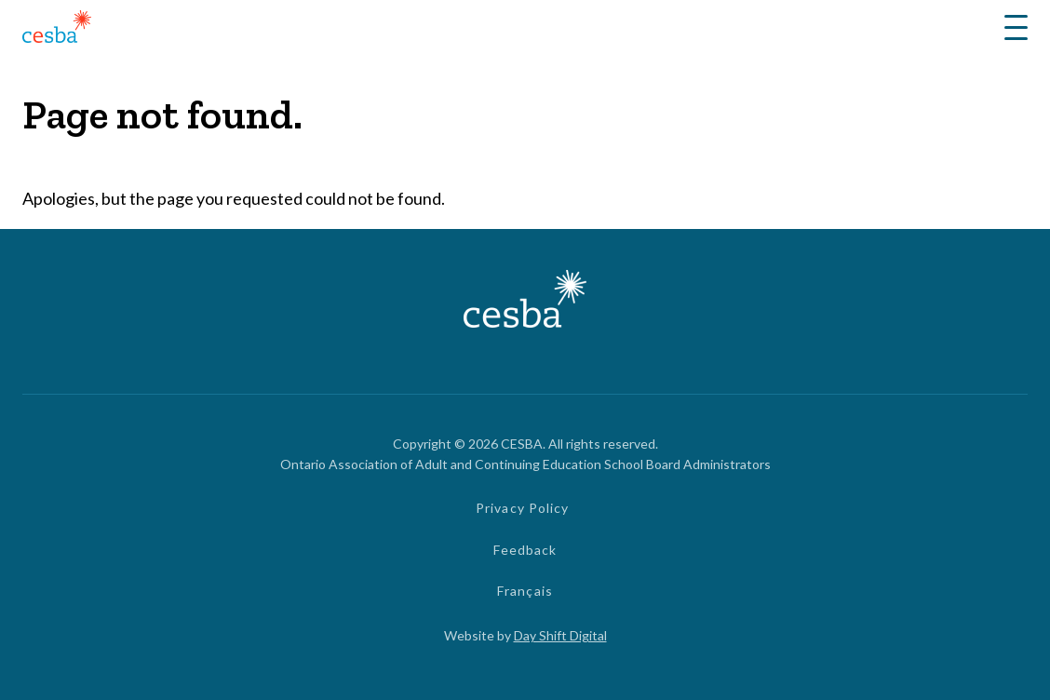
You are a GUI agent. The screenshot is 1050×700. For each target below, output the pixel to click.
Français (525, 591)
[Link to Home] (56, 29)
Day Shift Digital (560, 635)
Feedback (525, 550)
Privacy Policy (523, 508)
